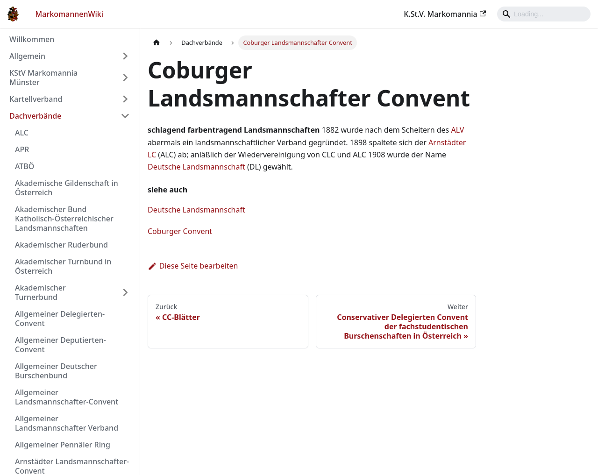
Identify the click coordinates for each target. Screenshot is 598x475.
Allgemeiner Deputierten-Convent (60, 344)
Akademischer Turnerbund (40, 292)
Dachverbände (35, 116)
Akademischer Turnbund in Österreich (63, 266)
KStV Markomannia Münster (43, 77)
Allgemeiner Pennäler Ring (62, 445)
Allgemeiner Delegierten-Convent (60, 318)
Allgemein (27, 56)
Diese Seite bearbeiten (193, 266)
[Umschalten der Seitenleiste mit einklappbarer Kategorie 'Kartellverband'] (125, 99)
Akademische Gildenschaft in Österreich (66, 188)
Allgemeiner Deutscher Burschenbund (56, 371)
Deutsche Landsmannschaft (196, 167)
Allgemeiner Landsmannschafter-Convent (66, 397)
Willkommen (31, 39)
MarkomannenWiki (70, 14)
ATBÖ (24, 166)
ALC (21, 133)
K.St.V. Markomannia (445, 14)
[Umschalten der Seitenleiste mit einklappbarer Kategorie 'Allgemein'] (125, 56)
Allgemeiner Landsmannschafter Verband (66, 423)
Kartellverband (35, 99)
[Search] (544, 14)
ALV (457, 130)
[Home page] (156, 42)
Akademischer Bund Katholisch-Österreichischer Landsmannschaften (64, 218)
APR (22, 149)
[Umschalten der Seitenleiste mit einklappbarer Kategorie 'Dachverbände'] (125, 115)
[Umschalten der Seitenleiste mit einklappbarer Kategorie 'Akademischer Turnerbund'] (125, 292)
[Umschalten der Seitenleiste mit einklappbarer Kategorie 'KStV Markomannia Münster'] (125, 77)
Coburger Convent (180, 231)
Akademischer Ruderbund (61, 245)
